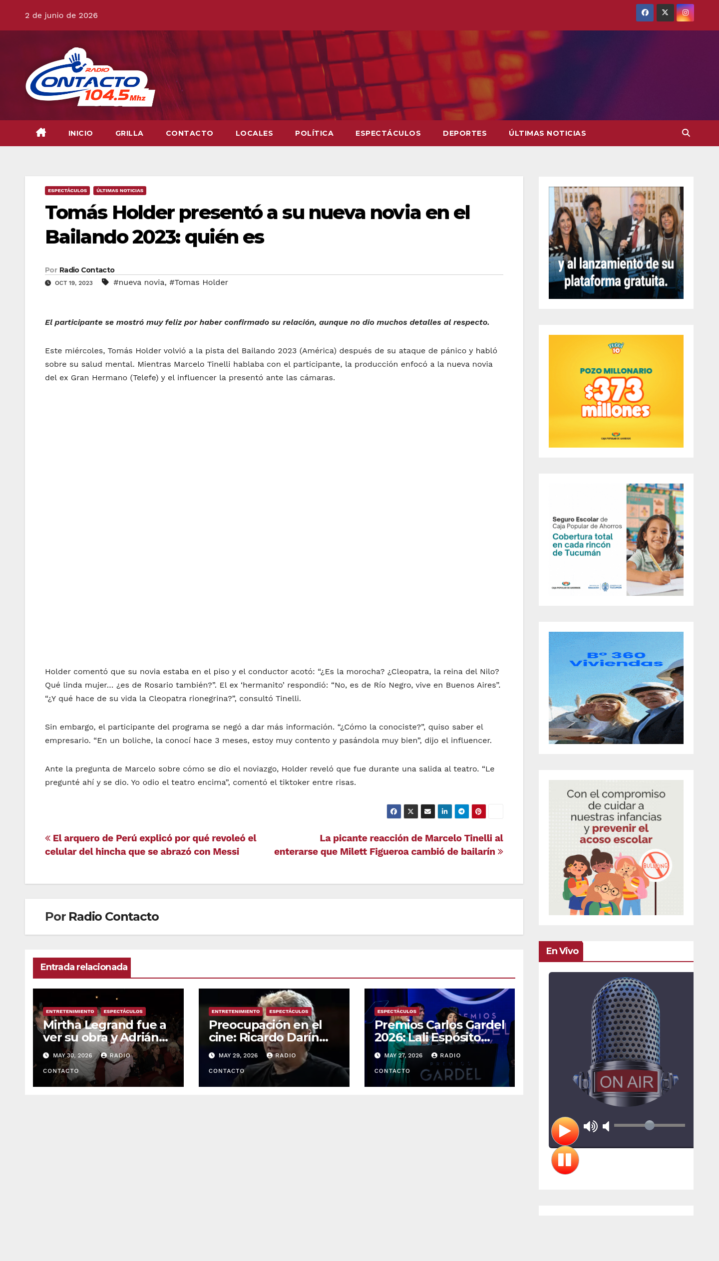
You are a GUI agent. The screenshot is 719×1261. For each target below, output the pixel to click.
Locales (255, 133)
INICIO (80, 133)
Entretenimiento (70, 1011)
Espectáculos (388, 133)
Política (314, 133)
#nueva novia (138, 282)
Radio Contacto (86, 269)
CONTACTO (190, 133)
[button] (686, 133)
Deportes (465, 133)
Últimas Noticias (547, 133)
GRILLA (129, 133)
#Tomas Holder (198, 282)
